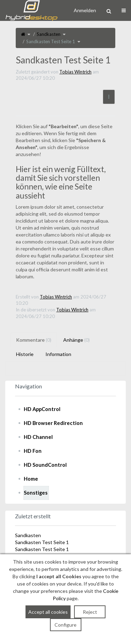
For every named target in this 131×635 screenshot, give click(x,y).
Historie (25, 354)
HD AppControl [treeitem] (42, 409)
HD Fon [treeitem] (33, 451)
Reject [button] (90, 612)
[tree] (65, 451)
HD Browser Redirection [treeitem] (53, 423)
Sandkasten (48, 34)
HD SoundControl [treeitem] (45, 465)
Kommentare (33, 340)
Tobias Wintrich (75, 72)
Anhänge (76, 340)
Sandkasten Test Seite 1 (50, 41)
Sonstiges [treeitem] (36, 493)
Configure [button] (65, 625)
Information (58, 354)
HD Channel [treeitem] (38, 437)
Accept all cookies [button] (48, 612)
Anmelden (85, 10)
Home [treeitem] (31, 479)
